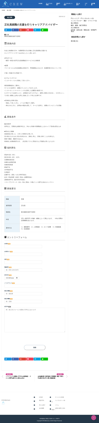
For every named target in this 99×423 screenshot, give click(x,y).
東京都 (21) (74, 41)
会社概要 (93, 4)
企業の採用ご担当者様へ (58, 406)
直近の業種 (34, 292)
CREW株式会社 (5, 398)
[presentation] (17, 339)
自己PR (34, 319)
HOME (40, 3)
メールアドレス (34, 284)
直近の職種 (34, 300)
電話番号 (34, 269)
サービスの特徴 (49, 4)
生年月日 (34, 277)
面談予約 (58, 4)
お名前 (34, 245)
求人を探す (78, 4)
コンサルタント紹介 (68, 4)
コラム (86, 4)
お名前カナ (34, 253)
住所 (34, 261)
